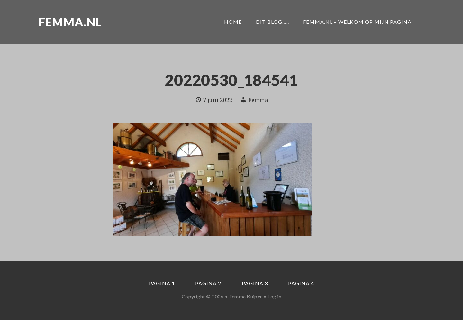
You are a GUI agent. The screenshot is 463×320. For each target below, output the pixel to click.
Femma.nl (70, 22)
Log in (274, 296)
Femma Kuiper (245, 296)
